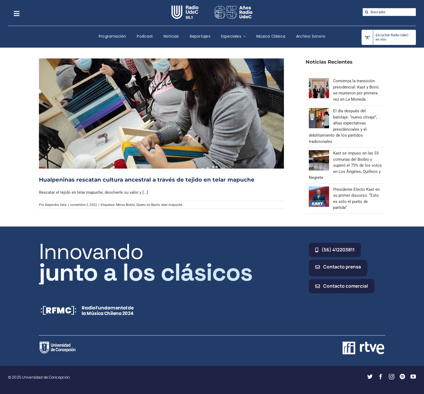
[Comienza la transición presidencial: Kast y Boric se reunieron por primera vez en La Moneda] (319, 80)
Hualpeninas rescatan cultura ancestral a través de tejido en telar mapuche (146, 179)
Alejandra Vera (56, 205)
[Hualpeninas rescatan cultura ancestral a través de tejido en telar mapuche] (161, 113)
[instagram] (391, 376)
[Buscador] (389, 12)
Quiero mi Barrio (148, 205)
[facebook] (380, 376)
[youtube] (413, 376)
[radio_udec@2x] (184, 7)
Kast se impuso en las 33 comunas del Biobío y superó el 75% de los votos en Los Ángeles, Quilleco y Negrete (345, 165)
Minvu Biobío (125, 205)
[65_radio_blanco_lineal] (234, 7)
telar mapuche (171, 205)
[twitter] (370, 376)
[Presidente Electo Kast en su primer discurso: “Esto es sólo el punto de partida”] (319, 189)
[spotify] (402, 376)
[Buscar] (366, 12)
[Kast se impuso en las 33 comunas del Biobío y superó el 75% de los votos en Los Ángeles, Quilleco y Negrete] (319, 153)
